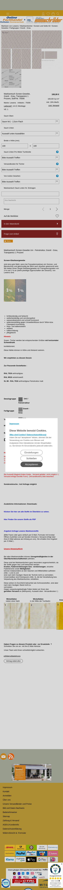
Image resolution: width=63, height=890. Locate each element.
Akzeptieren (31, 464)
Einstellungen (31, 452)
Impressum (14, 424)
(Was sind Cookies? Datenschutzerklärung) (27, 435)
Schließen (31, 458)
